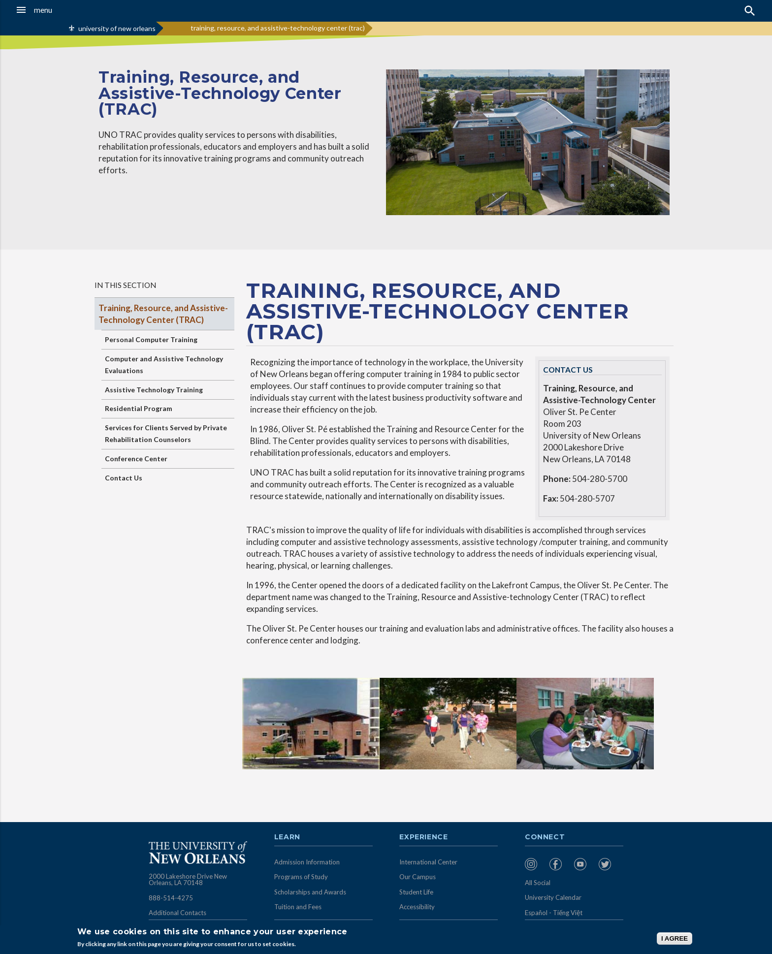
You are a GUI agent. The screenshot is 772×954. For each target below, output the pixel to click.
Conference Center (136, 458)
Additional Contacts (177, 913)
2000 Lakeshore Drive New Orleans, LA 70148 (188, 879)
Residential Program (138, 408)
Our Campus (417, 877)
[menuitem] (535, 864)
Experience (423, 837)
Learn (287, 837)
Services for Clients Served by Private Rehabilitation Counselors (166, 433)
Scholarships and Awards (310, 892)
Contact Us (123, 478)
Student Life (416, 892)
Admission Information (307, 862)
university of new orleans (117, 28)
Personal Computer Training (151, 339)
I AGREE (674, 938)
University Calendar (553, 897)
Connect (545, 837)
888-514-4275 (171, 898)
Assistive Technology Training (154, 389)
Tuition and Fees (298, 907)
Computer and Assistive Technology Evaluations (164, 364)
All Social (537, 883)
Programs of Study (301, 877)
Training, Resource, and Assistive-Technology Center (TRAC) (163, 314)
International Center (428, 862)
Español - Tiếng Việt (553, 913)
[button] (71, 10)
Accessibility (417, 907)
